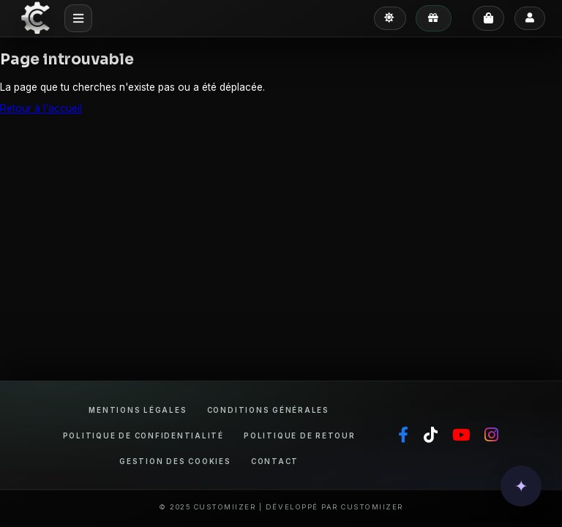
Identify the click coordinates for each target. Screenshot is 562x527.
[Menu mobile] (77, 17)
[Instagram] (491, 435)
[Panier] (488, 18)
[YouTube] (461, 435)
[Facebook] (403, 435)
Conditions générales (268, 410)
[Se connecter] (529, 19)
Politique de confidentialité (143, 436)
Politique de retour (300, 436)
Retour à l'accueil (41, 108)
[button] (521, 486)
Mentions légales (138, 410)
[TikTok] (431, 435)
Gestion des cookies (175, 461)
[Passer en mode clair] (390, 19)
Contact (275, 461)
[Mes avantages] (434, 18)
